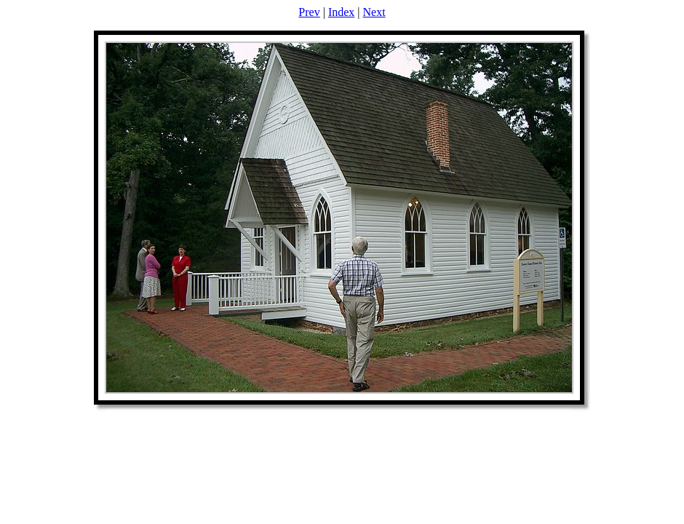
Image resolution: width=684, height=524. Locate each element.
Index (341, 12)
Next (374, 12)
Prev (308, 12)
